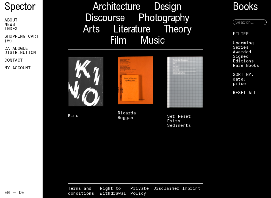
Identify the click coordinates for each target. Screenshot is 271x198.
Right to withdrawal (113, 191)
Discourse (105, 18)
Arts (91, 30)
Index (11, 28)
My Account (17, 68)
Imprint (191, 188)
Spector (19, 7)
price (239, 83)
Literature (131, 30)
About (11, 20)
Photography (164, 18)
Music (152, 41)
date (238, 79)
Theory (177, 30)
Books (245, 7)
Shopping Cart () (21, 38)
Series (240, 47)
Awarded (242, 52)
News (9, 24)
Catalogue (16, 48)
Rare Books (246, 65)
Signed (240, 56)
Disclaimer (166, 188)
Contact (13, 60)
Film (118, 41)
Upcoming (243, 42)
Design (167, 7)
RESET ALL (244, 92)
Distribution (20, 52)
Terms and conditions (81, 191)
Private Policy (139, 191)
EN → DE (14, 192)
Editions (243, 61)
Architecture (116, 7)
